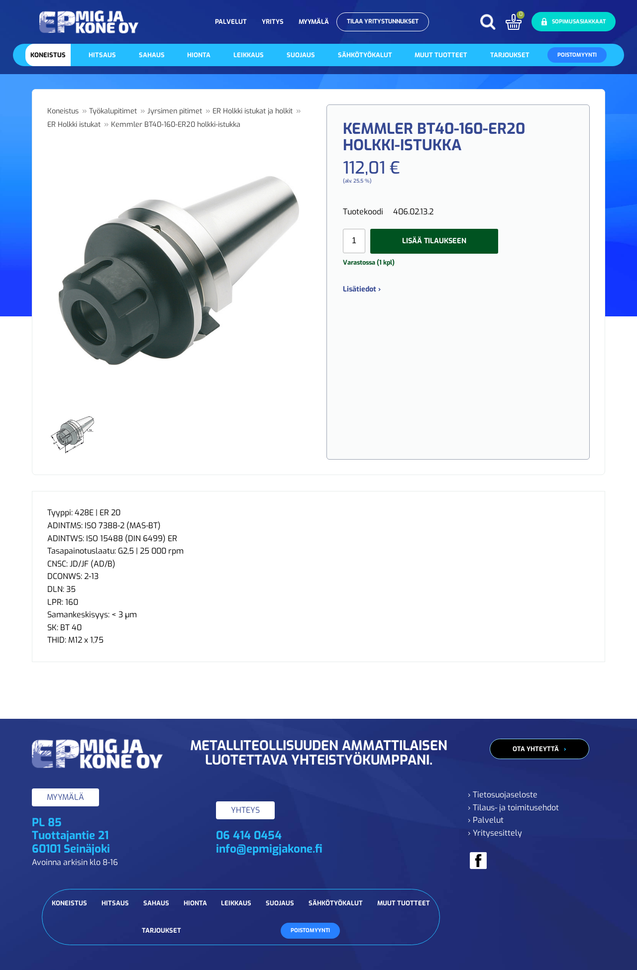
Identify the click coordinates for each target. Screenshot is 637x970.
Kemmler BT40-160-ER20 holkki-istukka (175, 124)
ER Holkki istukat (74, 124)
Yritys (273, 21)
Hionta (199, 55)
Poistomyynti (577, 55)
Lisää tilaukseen (434, 241)
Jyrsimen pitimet (174, 111)
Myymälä (314, 21)
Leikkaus (248, 55)
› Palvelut (486, 820)
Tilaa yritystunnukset (383, 21)
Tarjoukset (510, 55)
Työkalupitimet (113, 111)
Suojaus (301, 55)
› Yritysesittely (495, 833)
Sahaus (152, 55)
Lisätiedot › (362, 289)
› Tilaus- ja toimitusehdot (513, 807)
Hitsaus (102, 55)
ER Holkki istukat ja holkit (252, 111)
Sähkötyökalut (365, 55)
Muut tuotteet (441, 55)
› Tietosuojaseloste (502, 794)
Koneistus (48, 55)
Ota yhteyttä (536, 749)
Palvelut (231, 21)
